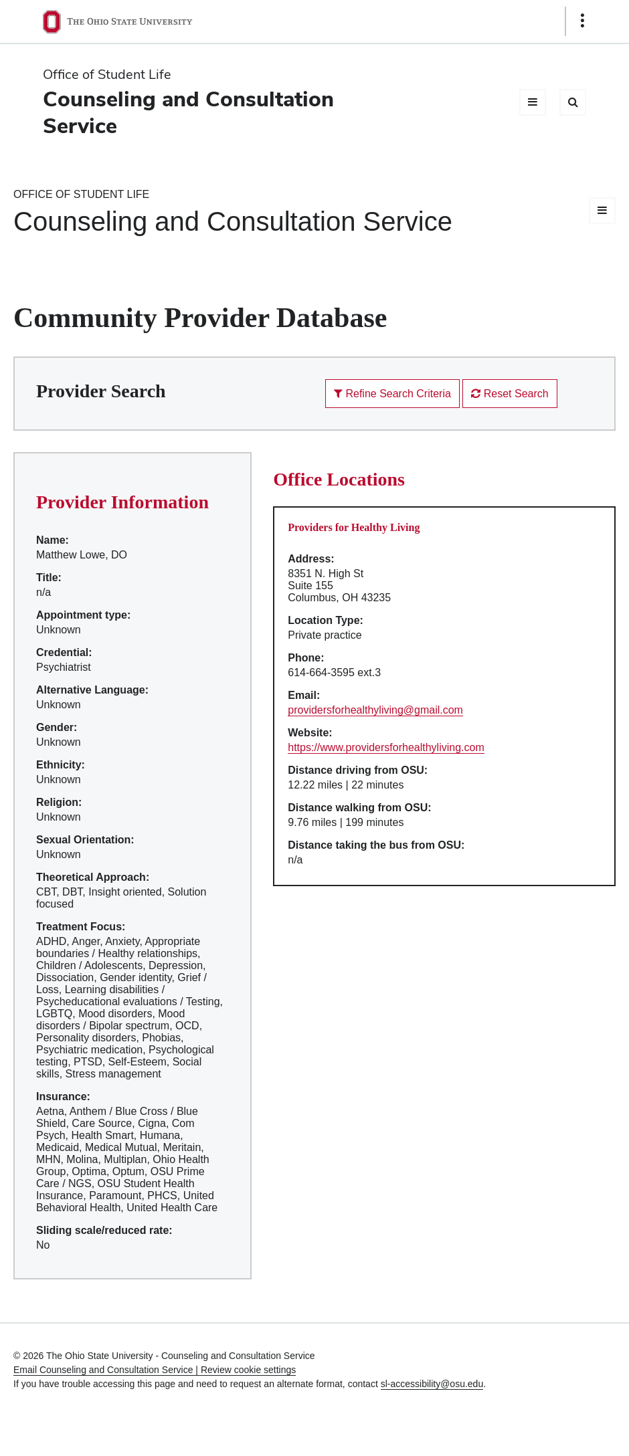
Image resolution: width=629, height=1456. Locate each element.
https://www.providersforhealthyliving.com (386, 747)
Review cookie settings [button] (248, 1369)
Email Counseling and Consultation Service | (107, 1369)
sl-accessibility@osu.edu (432, 1383)
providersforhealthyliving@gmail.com (375, 710)
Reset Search (509, 393)
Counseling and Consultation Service (188, 112)
